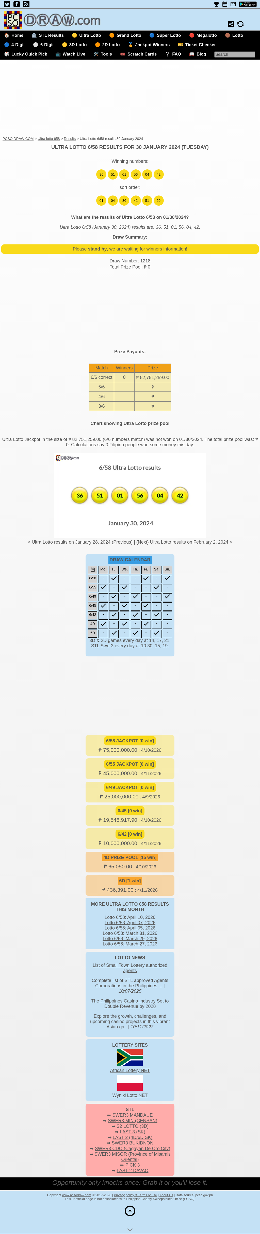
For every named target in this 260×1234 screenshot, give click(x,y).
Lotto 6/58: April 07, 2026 (130, 922)
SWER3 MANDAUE (132, 1115)
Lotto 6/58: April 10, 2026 (130, 917)
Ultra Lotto (90, 35)
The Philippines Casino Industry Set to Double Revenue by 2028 (130, 1003)
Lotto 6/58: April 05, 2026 (130, 928)
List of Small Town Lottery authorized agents (130, 968)
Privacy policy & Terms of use (135, 1195)
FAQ (176, 54)
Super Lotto (169, 35)
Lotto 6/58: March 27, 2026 (130, 943)
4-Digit (18, 44)
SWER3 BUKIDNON (132, 1143)
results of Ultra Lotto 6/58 (127, 217)
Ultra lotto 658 (49, 139)
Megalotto (207, 35)
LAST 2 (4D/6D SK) (133, 1137)
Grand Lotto (129, 35)
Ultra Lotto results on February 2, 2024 (189, 542)
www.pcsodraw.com (76, 1195)
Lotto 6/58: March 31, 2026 (130, 933)
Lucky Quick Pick (29, 54)
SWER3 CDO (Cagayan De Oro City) (132, 1148)
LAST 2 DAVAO (132, 1170)
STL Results (51, 35)
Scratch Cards (142, 54)
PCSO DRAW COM (18, 139)
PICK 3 (132, 1165)
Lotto (237, 35)
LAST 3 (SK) (132, 1131)
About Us (166, 1195)
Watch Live (74, 54)
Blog (201, 54)
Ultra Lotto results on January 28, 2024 (71, 542)
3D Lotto (78, 44)
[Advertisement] (130, 98)
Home (17, 35)
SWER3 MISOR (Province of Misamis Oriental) (132, 1157)
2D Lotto (111, 44)
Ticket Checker (200, 44)
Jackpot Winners (152, 44)
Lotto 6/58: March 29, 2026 (130, 938)
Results (70, 139)
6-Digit (47, 44)
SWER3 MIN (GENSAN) (132, 1120)
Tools (106, 54)
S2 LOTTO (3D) (133, 1126)
